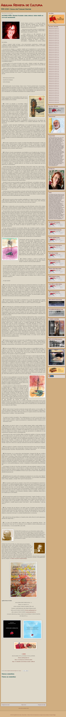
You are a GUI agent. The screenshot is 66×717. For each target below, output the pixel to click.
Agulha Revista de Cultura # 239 (54, 59)
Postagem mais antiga (41, 704)
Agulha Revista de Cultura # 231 (54, 45)
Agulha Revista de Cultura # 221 (54, 28)
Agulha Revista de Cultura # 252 (54, 81)
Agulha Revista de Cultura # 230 (54, 43)
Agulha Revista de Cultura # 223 (54, 31)
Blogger (54, 714)
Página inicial (23, 704)
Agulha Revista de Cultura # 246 (54, 71)
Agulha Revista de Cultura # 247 (54, 73)
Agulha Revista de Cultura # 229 (54, 42)
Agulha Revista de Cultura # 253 (54, 83)
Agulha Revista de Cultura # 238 (54, 57)
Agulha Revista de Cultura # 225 (54, 35)
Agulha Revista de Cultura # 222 (54, 30)
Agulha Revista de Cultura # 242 (54, 64)
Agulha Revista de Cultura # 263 (54, 100)
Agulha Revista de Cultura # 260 (54, 95)
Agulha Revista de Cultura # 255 (54, 86)
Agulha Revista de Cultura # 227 (54, 38)
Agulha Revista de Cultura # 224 (54, 33)
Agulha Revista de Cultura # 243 (54, 66)
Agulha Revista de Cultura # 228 (54, 40)
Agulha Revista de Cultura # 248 (54, 74)
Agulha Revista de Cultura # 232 (54, 47)
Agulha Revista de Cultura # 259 (54, 93)
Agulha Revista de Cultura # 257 (54, 90)
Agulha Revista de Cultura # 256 (54, 88)
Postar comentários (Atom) (25, 708)
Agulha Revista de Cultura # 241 (54, 62)
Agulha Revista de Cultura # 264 (54, 102)
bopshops (47, 714)
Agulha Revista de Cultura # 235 (54, 52)
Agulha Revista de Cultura (21, 5)
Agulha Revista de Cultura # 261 (54, 97)
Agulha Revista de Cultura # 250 (54, 78)
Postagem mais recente (5, 704)
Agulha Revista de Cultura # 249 (54, 76)
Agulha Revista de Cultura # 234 (54, 50)
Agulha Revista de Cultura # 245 (54, 69)
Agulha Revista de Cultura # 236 (54, 54)
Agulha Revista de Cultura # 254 (54, 85)
